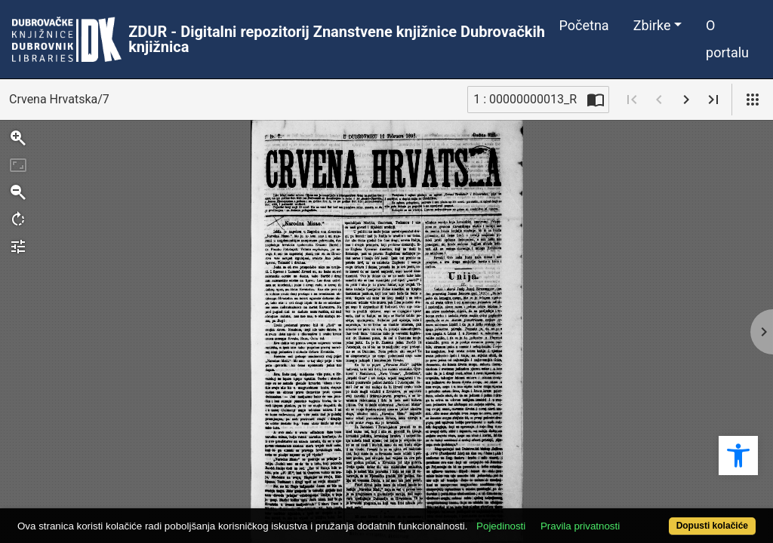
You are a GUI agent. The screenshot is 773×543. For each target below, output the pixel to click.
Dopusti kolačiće (670, 517)
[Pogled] (752, 99)
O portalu (727, 38)
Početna (584, 25)
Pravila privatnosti (618, 499)
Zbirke (652, 25)
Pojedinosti (539, 499)
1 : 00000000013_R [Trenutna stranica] (525, 99)
